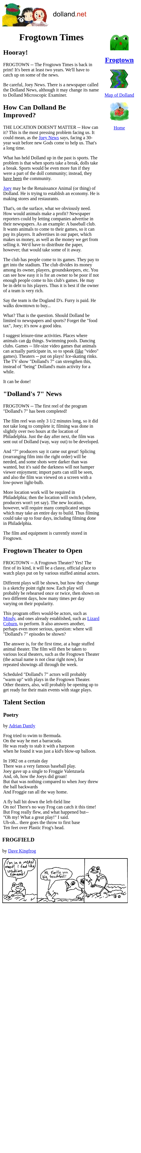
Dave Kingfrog (22, 850)
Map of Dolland (119, 95)
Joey (7, 188)
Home (119, 127)
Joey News (49, 137)
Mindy (9, 618)
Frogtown (119, 60)
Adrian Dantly (22, 725)
